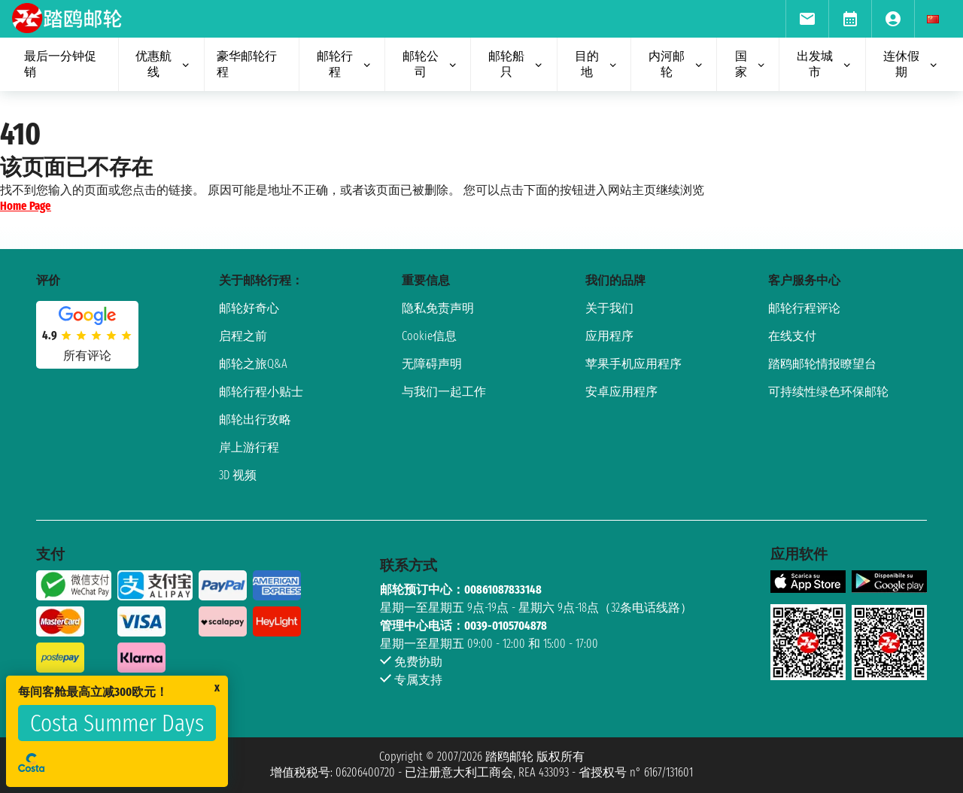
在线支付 (792, 336)
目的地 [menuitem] (597, 64)
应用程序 (609, 336)
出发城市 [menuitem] (824, 64)
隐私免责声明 (438, 308)
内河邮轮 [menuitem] (676, 64)
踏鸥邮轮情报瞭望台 (822, 364)
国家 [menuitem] (751, 64)
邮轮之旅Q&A (253, 364)
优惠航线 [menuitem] (163, 64)
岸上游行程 (249, 447)
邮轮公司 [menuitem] (430, 64)
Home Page (25, 206)
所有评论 (87, 355)
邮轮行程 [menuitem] (344, 64)
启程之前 (243, 336)
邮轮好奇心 (249, 308)
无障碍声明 (432, 364)
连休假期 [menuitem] (911, 64)
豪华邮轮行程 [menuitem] (247, 64)
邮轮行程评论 (804, 308)
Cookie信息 (429, 336)
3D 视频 (238, 475)
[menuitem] (806, 19)
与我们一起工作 (444, 391)
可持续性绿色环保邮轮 (828, 391)
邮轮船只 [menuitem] (516, 64)
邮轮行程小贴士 (261, 391)
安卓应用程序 (621, 391)
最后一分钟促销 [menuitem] (60, 64)
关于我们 (609, 308)
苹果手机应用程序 (633, 364)
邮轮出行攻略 (255, 419)
